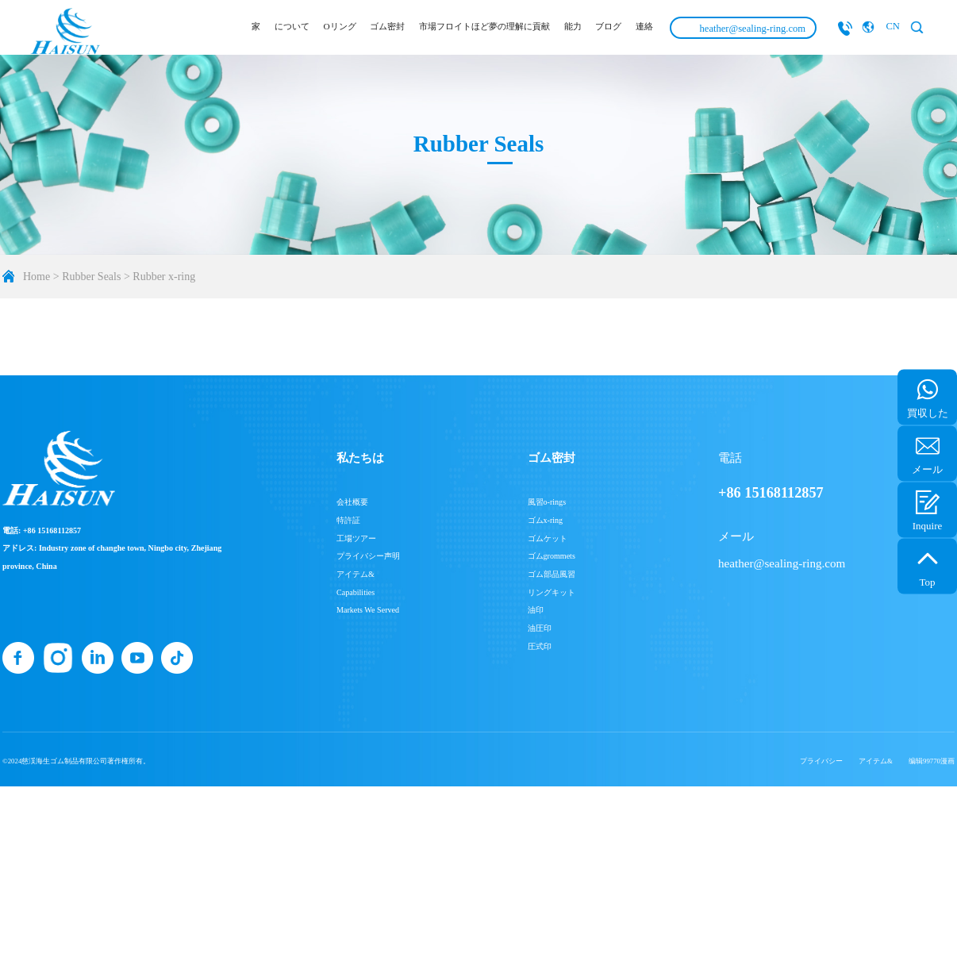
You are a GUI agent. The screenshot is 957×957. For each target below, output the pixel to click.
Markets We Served (367, 609)
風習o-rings (547, 502)
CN (893, 26)
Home (36, 276)
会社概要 (352, 502)
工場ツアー (356, 538)
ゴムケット (547, 538)
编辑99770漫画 (932, 761)
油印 (536, 609)
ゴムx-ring (545, 520)
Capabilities (355, 592)
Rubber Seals (91, 276)
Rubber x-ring (164, 276)
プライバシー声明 (368, 556)
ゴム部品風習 (551, 574)
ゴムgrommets (551, 556)
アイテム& (355, 574)
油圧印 (540, 628)
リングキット (551, 592)
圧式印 (540, 646)
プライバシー (821, 761)
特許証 (348, 520)
